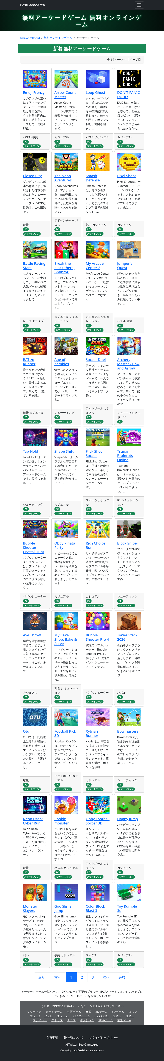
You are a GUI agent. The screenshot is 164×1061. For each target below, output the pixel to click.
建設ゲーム (124, 1020)
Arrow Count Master (65, 94)
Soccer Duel (96, 359)
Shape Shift (64, 451)
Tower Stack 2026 (127, 637)
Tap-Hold (30, 451)
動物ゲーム (106, 1020)
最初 (42, 977)
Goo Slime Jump (63, 908)
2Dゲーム (101, 1012)
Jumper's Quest (124, 265)
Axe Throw (32, 635)
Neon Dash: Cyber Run (33, 821)
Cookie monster (61, 821)
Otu (26, 731)
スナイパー (40, 1020)
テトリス (57, 1020)
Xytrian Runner (92, 733)
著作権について (74, 1037)
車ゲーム (63, 1016)
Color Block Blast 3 (95, 908)
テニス (71, 1020)
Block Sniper (127, 543)
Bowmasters (127, 731)
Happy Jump (127, 818)
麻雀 (88, 1012)
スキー (130, 1016)
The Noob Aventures (63, 178)
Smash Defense (93, 178)
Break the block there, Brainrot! (64, 267)
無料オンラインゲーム (58, 38)
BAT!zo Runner (29, 361)
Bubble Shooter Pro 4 (97, 637)
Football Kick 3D (65, 733)
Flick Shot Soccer (94, 453)
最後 (122, 977)
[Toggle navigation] (139, 5)
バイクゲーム (81, 1016)
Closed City (32, 175)
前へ (57, 977)
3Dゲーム (118, 1012)
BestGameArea (32, 5)
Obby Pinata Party (64, 545)
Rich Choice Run (95, 545)
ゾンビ (48, 1016)
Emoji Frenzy (34, 92)
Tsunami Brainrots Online (125, 455)
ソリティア (34, 1012)
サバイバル (101, 1016)
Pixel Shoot (126, 175)
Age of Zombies (61, 361)
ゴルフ (132, 1012)
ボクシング (87, 1020)
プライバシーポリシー (103, 1037)
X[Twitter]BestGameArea (81, 1045)
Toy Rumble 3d (127, 908)
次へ (106, 977)
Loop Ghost (95, 92)
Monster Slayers (30, 908)
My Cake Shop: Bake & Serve (65, 639)
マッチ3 (35, 1016)
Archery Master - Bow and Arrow (128, 364)
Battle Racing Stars (34, 265)
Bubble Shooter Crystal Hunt (33, 547)
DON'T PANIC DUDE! (128, 94)
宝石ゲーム (74, 1012)
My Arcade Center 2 (95, 265)
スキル (117, 1016)
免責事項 (52, 1037)
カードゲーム (54, 1012)
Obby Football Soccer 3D (98, 821)
